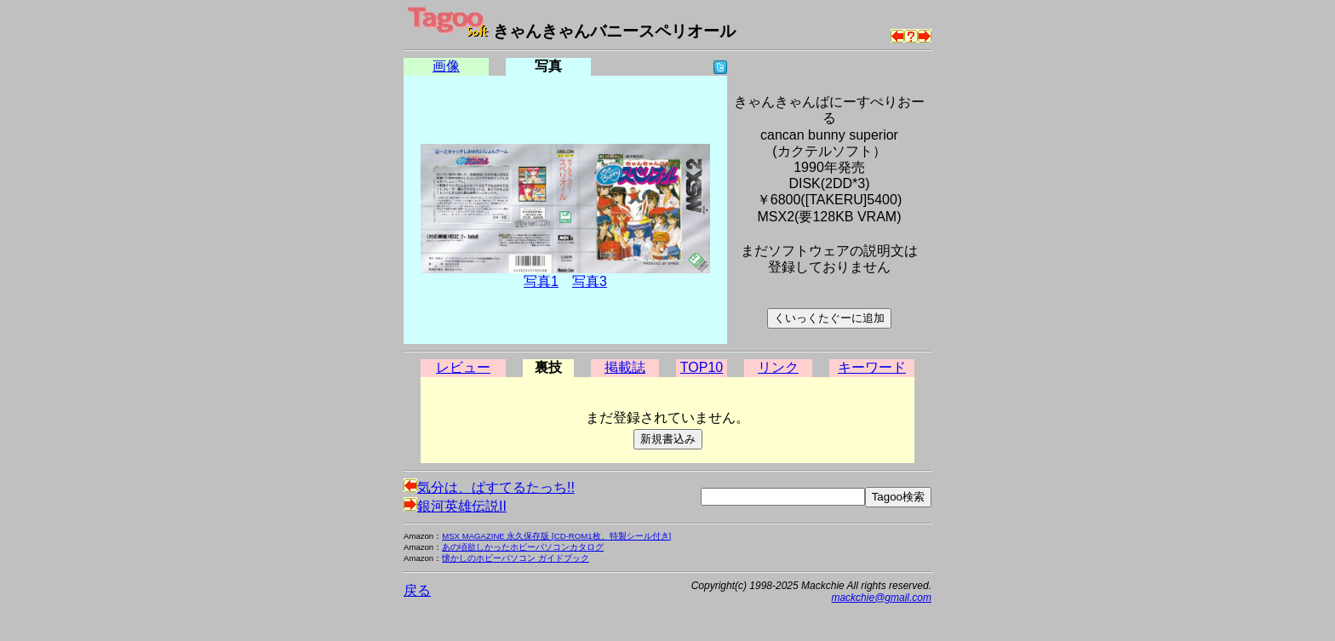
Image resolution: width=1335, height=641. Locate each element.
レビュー (463, 367)
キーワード (872, 367)
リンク (778, 367)
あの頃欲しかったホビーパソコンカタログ (523, 547)
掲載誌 (624, 367)
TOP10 (701, 367)
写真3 (589, 281)
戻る (417, 590)
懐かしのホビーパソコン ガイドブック (515, 558)
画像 (446, 66)
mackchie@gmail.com (881, 598)
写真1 (541, 281)
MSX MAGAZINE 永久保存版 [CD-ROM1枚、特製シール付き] (556, 536)
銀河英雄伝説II (455, 506)
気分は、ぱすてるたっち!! (489, 487)
